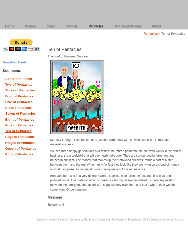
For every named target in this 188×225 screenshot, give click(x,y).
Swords (72, 26)
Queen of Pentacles (20, 148)
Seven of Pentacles (20, 113)
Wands (30, 26)
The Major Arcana (127, 26)
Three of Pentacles (20, 90)
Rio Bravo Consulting (97, 219)
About (156, 26)
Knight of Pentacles (20, 143)
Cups (51, 26)
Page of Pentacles (19, 137)
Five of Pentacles (18, 102)
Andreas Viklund (173, 219)
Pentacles (95, 26)
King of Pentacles (19, 154)
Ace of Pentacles (18, 79)
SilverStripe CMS (137, 219)
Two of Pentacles (18, 84)
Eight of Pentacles (19, 119)
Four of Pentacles (19, 96)
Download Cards (15, 62)
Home (9, 26)
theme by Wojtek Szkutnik (52, 219)
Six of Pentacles (18, 108)
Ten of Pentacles (18, 131)
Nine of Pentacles (19, 125)
